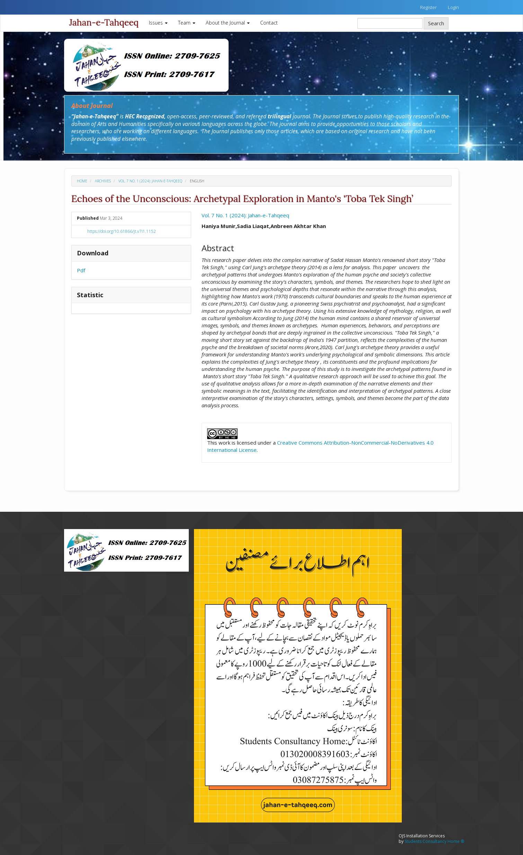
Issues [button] (158, 22)
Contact (269, 22)
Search (436, 23)
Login (453, 7)
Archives (103, 181)
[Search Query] (390, 23)
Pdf (81, 270)
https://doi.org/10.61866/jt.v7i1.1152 (121, 231)
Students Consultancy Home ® (434, 841)
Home (82, 181)
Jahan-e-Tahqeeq (104, 22)
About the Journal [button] (228, 22)
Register (428, 7)
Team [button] (186, 22)
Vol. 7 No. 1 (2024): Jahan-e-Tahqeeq (150, 181)
